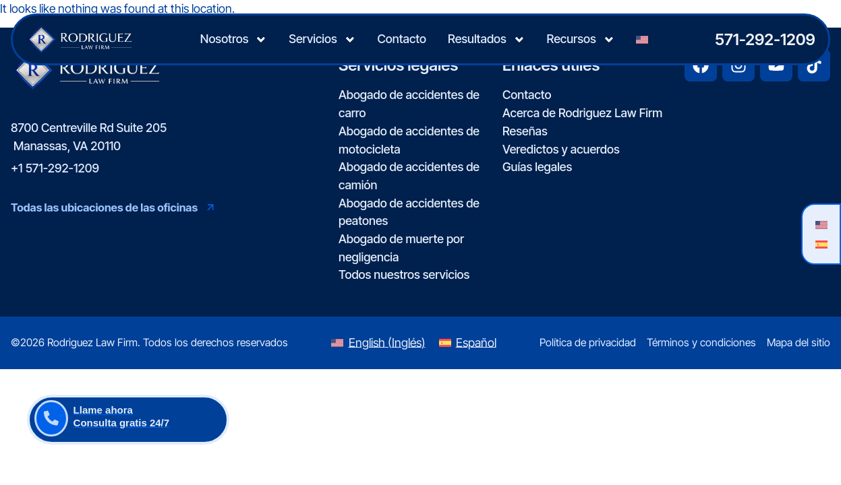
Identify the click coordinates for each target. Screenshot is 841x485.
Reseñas (525, 131)
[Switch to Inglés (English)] (378, 343)
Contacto (402, 39)
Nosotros (233, 40)
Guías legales (537, 167)
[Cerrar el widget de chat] (796, 54)
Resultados (486, 40)
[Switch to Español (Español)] (467, 343)
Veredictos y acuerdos (561, 149)
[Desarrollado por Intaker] (726, 457)
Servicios (322, 40)
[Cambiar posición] (768, 54)
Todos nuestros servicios (404, 274)
